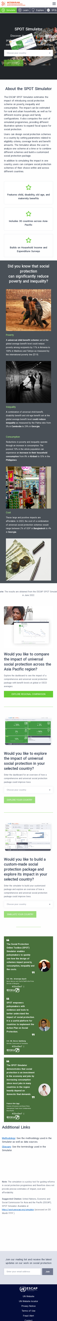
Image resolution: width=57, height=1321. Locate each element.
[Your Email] (22, 1271)
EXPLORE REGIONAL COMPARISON (29, 694)
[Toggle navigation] (54, 3)
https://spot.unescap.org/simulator (18, 1209)
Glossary (6, 1146)
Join (48, 1271)
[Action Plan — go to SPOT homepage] (14, 3)
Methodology (8, 1138)
